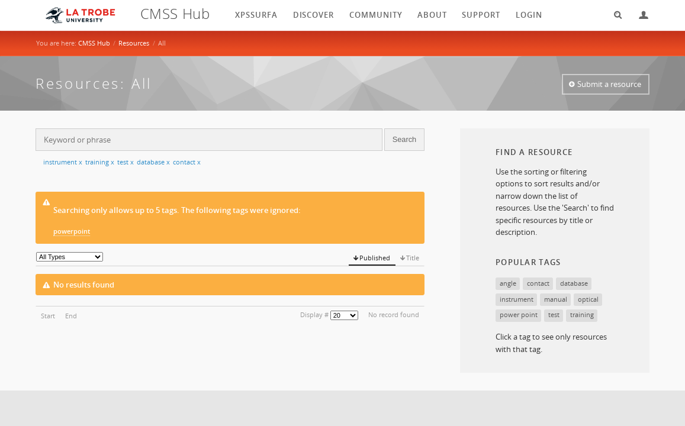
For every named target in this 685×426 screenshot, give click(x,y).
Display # (314, 314)
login (529, 14)
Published (374, 257)
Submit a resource (609, 84)
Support (481, 14)
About (432, 14)
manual (555, 299)
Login (638, 15)
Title (412, 257)
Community (376, 14)
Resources (133, 42)
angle (508, 283)
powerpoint (71, 231)
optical (588, 299)
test (125, 161)
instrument (62, 161)
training (99, 161)
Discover (314, 14)
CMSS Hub (94, 42)
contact (187, 161)
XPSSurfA (256, 14)
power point (519, 314)
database (153, 161)
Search (614, 15)
